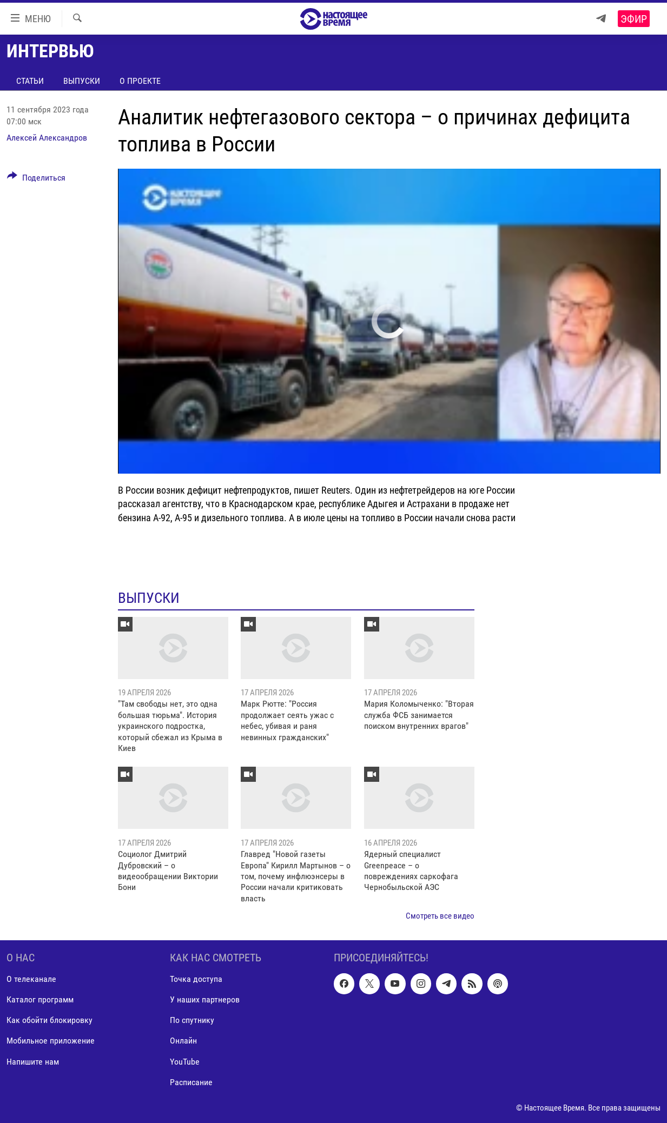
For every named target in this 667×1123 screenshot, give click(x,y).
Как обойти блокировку (49, 1020)
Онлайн (183, 1040)
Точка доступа (196, 979)
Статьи (30, 81)
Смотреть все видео (440, 916)
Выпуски (81, 81)
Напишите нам (32, 1061)
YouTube (185, 1061)
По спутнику (192, 1020)
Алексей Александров (46, 137)
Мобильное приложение (50, 1040)
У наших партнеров (205, 999)
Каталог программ (40, 999)
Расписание (191, 1082)
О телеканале (31, 979)
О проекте (140, 81)
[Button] (36, 179)
